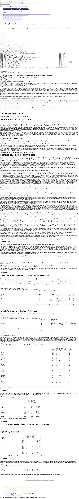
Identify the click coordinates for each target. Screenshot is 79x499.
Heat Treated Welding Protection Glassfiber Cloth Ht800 (13, 18)
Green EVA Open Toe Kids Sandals (6, 41)
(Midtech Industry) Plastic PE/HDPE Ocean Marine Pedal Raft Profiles (15, 15)
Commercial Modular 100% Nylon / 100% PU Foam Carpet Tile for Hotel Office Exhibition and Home (23, 57)
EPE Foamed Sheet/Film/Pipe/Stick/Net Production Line (13, 16)
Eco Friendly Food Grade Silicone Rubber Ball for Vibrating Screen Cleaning (14, 0)
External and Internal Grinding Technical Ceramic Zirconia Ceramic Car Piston (13, 6)
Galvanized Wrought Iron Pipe (10, 54)
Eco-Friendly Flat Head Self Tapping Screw (13, 64)
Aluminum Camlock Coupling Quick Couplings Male (14, 56)
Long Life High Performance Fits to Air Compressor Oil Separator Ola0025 (16, 489)
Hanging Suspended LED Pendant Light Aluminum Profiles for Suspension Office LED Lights (19, 493)
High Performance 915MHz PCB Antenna (32, 480)
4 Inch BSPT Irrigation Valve (10, 66)
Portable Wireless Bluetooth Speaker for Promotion (14, 63)
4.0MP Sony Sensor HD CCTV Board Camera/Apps (12, 11)
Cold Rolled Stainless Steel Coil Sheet (12, 65)
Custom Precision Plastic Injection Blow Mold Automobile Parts (14, 485)
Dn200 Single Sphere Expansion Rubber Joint (31, 2)
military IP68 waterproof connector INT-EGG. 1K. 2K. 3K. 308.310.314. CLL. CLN (20, 53)
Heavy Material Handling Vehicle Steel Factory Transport (15, 62)
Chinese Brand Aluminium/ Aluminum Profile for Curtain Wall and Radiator (18, 59)
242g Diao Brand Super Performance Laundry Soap (12, 494)
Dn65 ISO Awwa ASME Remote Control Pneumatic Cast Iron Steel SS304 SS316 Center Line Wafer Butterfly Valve (23, 490)
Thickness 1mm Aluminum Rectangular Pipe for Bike (12, 19)
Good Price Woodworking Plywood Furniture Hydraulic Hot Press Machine (16, 9)
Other (4, 12)
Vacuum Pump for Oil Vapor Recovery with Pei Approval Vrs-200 (14, 488)
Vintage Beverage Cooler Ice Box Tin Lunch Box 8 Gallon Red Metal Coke (13, 45)
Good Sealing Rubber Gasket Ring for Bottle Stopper (14, 60)
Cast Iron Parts (5, 491)
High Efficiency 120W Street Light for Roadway (37, 497)
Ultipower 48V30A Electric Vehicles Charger (8, 1)
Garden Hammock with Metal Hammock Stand (11, 486)
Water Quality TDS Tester (7, 17)
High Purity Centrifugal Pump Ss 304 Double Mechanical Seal (16, 61)
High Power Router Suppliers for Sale (47, 480)
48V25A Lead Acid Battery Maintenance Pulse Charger (15, 55)
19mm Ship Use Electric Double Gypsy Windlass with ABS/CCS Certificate (13, 51)
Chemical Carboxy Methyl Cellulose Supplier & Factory (13, 495)
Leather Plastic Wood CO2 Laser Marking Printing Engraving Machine (15, 8)
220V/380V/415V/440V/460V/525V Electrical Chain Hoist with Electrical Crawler (17, 487)
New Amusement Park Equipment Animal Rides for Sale (15, 58)
